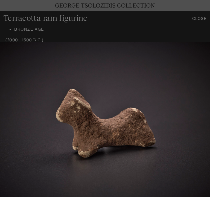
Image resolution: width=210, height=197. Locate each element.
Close (199, 19)
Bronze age (29, 30)
